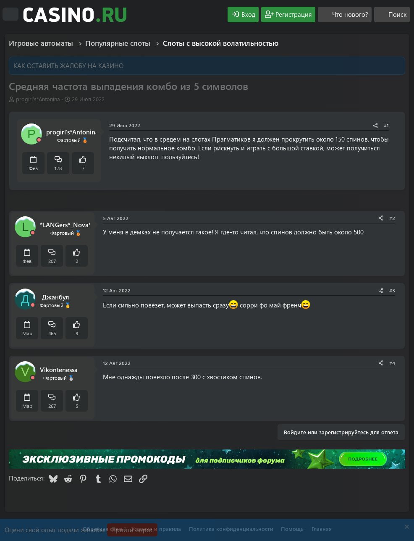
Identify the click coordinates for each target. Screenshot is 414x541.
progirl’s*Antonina (38, 98)
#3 (392, 290)
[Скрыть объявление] (405, 527)
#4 (392, 363)
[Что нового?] (345, 14)
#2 (392, 218)
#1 (386, 125)
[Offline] (39, 140)
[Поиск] (392, 14)
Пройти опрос (132, 529)
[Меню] (10, 14)
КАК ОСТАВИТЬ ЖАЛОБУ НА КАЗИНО (68, 65)
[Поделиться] (375, 125)
